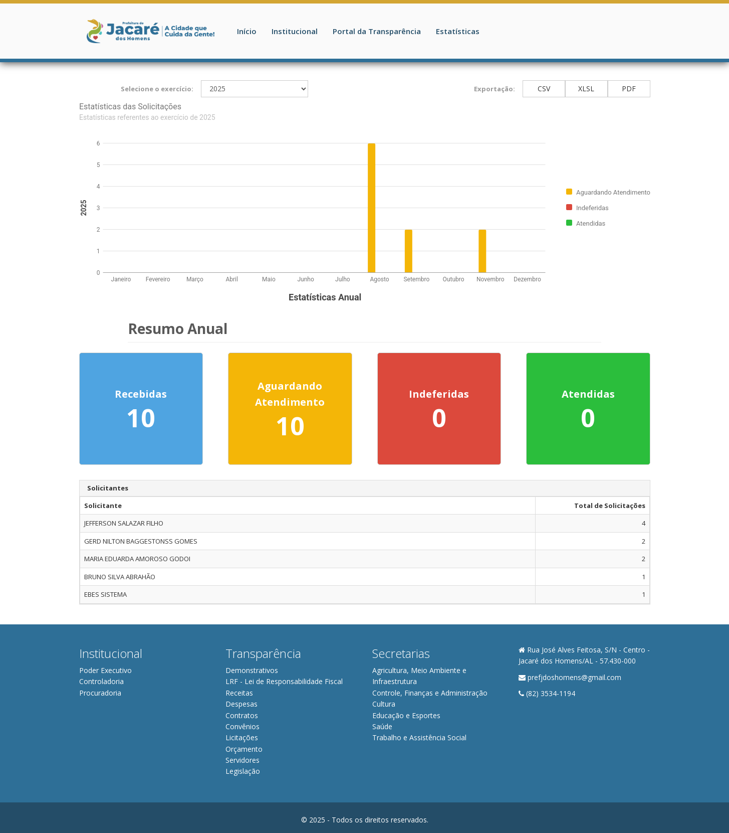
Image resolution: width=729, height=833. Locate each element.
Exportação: (494, 88)
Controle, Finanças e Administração (430, 693)
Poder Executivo (105, 670)
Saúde (382, 726)
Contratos (241, 715)
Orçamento (244, 749)
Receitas (239, 693)
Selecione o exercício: (157, 88)
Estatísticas (457, 31)
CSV (544, 88)
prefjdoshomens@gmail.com (574, 677)
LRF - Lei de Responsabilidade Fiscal (284, 681)
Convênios (242, 726)
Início (247, 31)
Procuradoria (100, 693)
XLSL (586, 88)
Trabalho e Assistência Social (419, 737)
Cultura (383, 704)
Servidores (242, 760)
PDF (629, 88)
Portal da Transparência (377, 31)
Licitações (241, 737)
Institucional (295, 31)
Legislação (242, 771)
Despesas (241, 704)
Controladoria (101, 681)
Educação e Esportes (406, 715)
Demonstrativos (251, 670)
